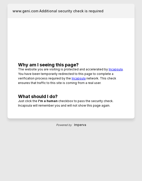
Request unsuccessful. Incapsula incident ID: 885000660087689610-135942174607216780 (71, 90)
